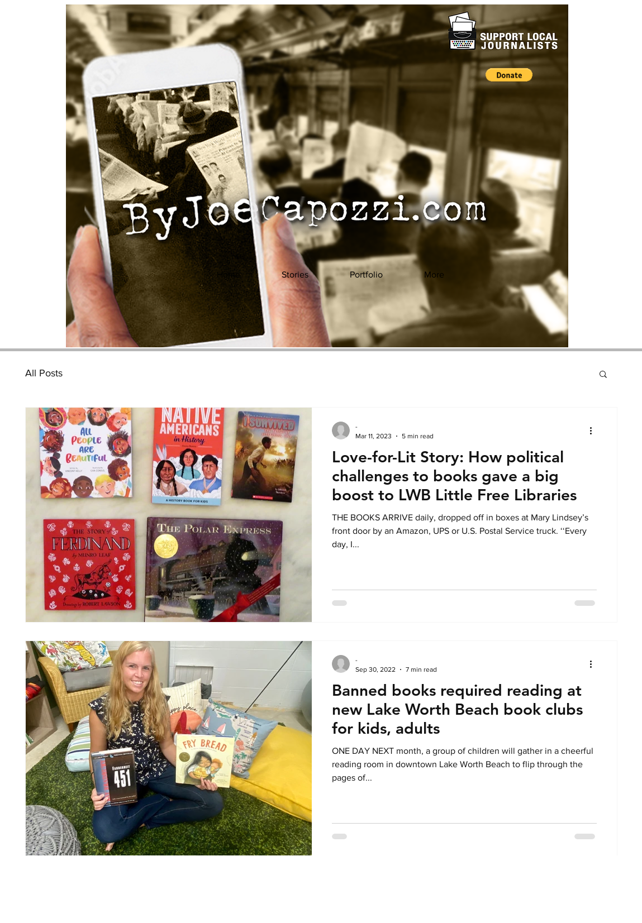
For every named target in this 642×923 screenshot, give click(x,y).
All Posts (44, 373)
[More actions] (595, 430)
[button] (509, 75)
